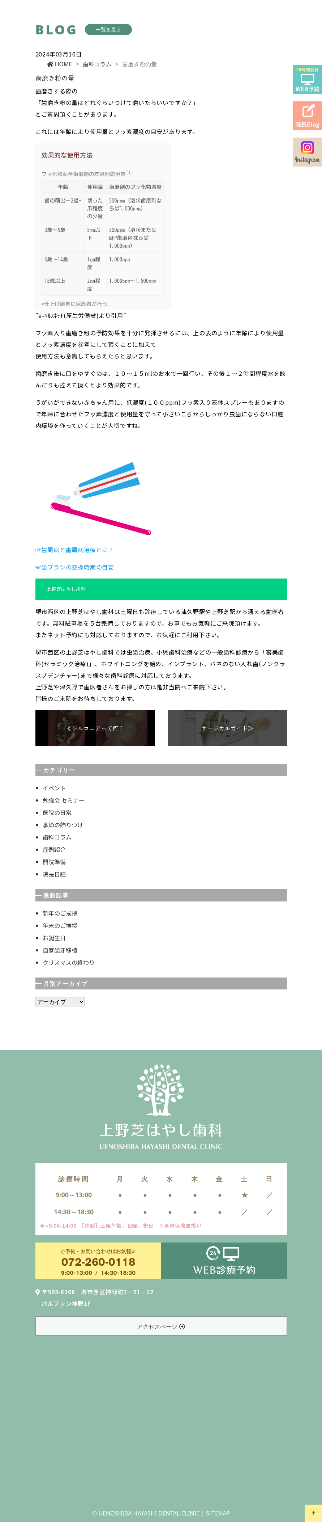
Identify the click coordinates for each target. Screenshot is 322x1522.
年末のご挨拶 (60, 925)
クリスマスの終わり (69, 962)
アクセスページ (161, 1326)
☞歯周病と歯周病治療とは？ (74, 549)
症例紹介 (54, 849)
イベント (54, 787)
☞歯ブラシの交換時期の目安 (74, 567)
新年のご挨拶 (60, 913)
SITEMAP (218, 1513)
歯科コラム (97, 64)
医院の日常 (57, 812)
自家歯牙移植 (60, 950)
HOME (59, 64)
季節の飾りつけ (63, 824)
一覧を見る (108, 29)
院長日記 (54, 874)
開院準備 (54, 861)
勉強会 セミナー (64, 800)
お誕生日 (54, 937)
